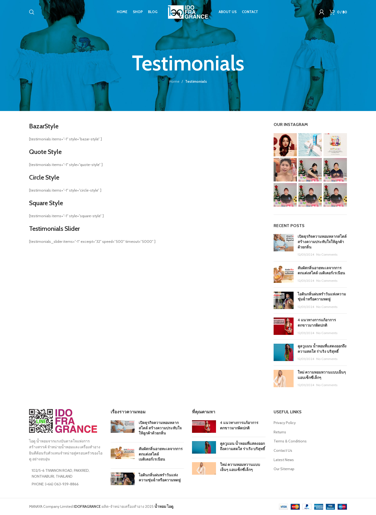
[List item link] (66, 484)
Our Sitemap (284, 468)
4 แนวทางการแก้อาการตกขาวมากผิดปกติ (317, 323)
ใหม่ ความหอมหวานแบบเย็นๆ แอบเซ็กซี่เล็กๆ (240, 467)
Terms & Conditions (290, 441)
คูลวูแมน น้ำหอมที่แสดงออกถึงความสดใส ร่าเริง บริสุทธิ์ (322, 349)
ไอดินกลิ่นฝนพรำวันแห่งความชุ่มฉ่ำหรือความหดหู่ (322, 297)
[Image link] (63, 420)
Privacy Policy (285, 422)
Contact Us (283, 450)
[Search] (31, 12)
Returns (280, 432)
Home (174, 81)
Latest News (284, 459)
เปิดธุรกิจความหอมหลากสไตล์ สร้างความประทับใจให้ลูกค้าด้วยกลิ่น (322, 241)
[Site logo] (188, 11)
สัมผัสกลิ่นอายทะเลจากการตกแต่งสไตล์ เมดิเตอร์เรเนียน (321, 271)
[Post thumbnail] (284, 245)
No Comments (326, 254)
